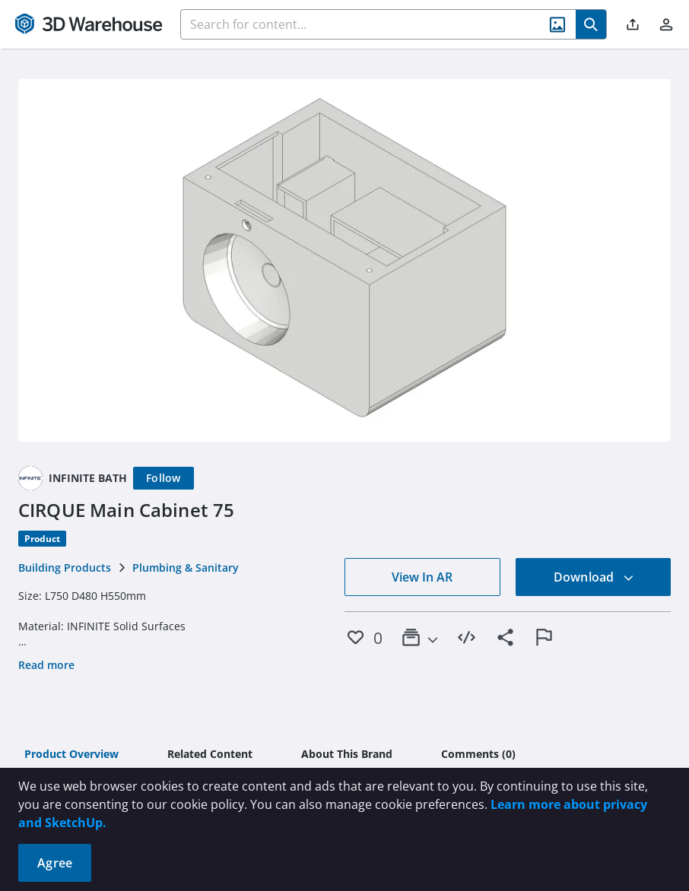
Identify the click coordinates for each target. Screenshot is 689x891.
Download (594, 577)
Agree (54, 863)
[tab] (71, 754)
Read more (46, 665)
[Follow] (163, 478)
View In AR (422, 577)
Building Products (64, 567)
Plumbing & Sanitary (185, 567)
